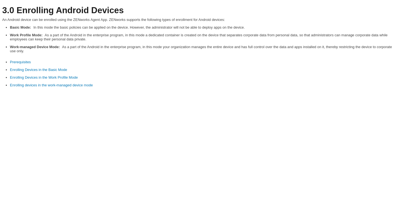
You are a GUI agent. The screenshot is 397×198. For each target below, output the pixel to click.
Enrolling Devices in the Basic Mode (38, 70)
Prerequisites (20, 62)
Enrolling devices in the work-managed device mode (51, 85)
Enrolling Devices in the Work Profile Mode (44, 77)
